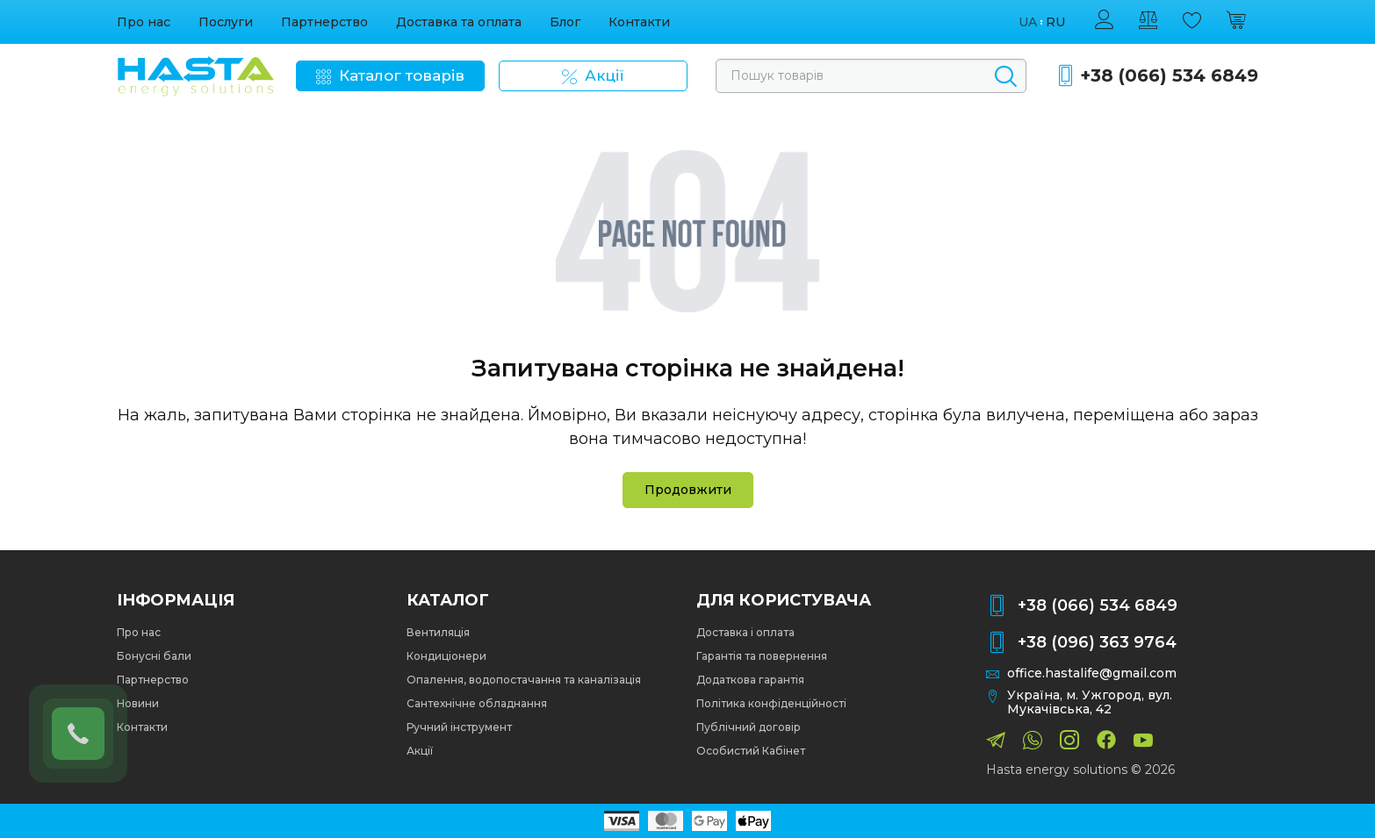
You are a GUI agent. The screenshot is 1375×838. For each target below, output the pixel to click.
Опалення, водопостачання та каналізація (524, 679)
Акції (420, 750)
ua (1028, 22)
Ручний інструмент (459, 727)
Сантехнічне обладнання (477, 703)
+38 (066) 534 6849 (1169, 75)
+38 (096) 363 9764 (1097, 642)
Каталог (448, 600)
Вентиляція (438, 632)
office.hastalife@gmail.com (1092, 673)
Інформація (175, 600)
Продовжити (687, 490)
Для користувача (783, 600)
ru (1055, 22)
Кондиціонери (446, 656)
